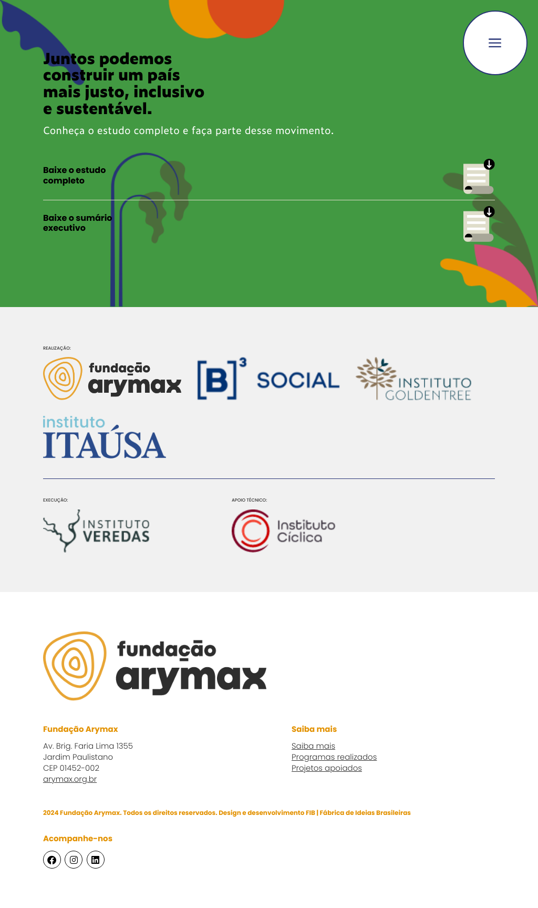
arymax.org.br (70, 780)
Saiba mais (313, 747)
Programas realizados (334, 758)
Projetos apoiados (327, 769)
